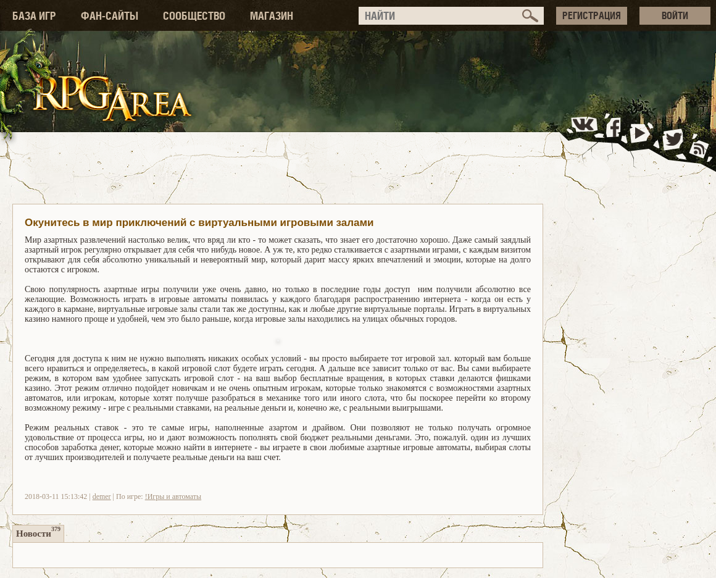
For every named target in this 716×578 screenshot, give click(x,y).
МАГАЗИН (271, 15)
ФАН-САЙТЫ (109, 15)
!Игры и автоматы (173, 496)
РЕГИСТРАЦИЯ (591, 15)
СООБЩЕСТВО (194, 15)
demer (102, 496)
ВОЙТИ (675, 15)
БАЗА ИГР (34, 15)
